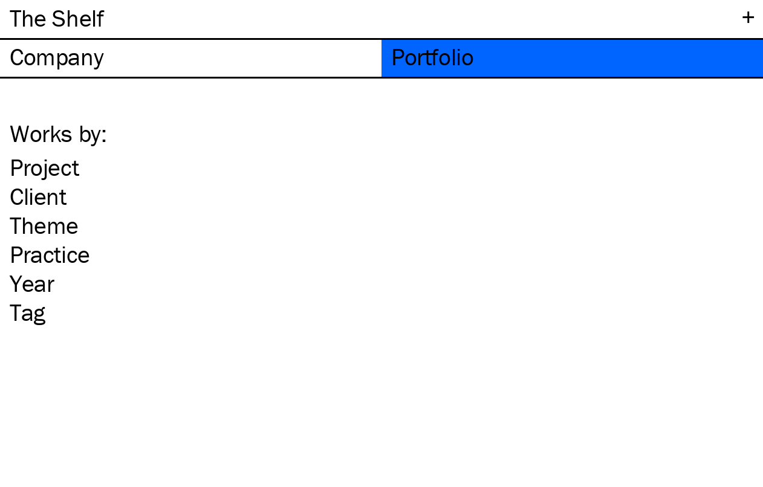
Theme (44, 225)
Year (32, 283)
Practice (50, 254)
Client (38, 196)
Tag (27, 312)
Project (44, 167)
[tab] (191, 58)
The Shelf (56, 18)
